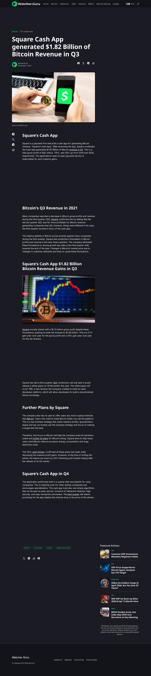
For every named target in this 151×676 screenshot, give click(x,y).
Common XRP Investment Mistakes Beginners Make (124, 555)
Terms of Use (79, 660)
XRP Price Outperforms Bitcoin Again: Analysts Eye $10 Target (123, 570)
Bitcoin (15, 31)
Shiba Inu (115, 579)
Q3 (55, 382)
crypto (49, 548)
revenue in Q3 (76, 149)
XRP (112, 551)
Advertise (68, 660)
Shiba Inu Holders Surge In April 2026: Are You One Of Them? (125, 585)
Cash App (38, 548)
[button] (129, 4)
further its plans (40, 438)
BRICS (113, 608)
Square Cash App (63, 548)
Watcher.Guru (23, 63)
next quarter (73, 494)
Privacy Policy (92, 660)
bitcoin (26, 548)
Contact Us (58, 660)
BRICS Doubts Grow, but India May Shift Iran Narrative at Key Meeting (124, 615)
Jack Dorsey (38, 452)
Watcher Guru (20, 657)
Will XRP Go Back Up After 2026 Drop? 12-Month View (124, 600)
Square (54, 219)
